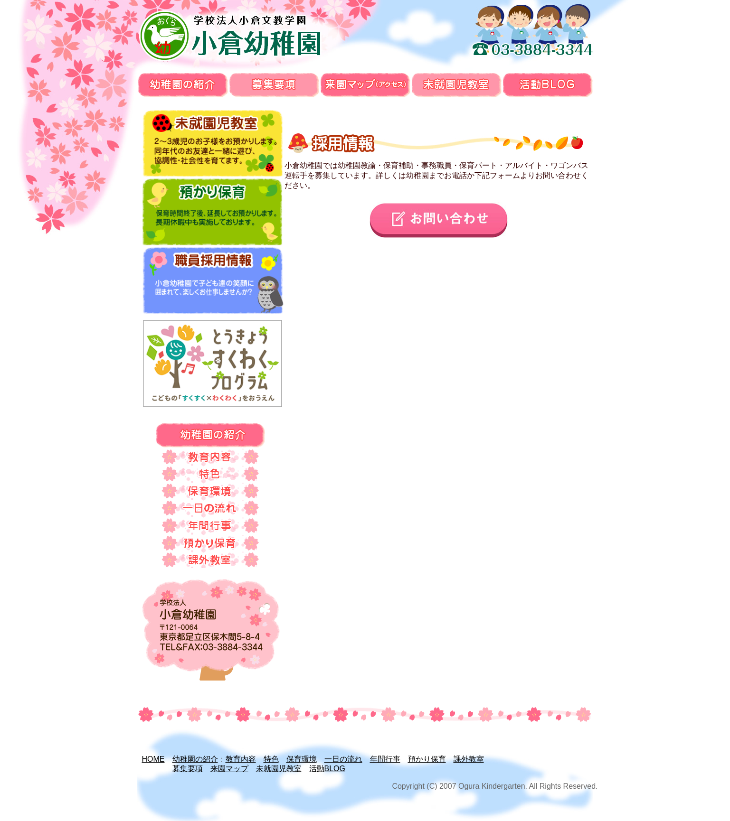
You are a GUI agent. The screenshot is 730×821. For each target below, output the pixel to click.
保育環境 (301, 759)
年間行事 (385, 759)
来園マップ (229, 769)
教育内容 (241, 759)
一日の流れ (343, 759)
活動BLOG (327, 769)
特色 (271, 759)
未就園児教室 (279, 769)
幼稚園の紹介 (195, 759)
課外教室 (469, 759)
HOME (153, 759)
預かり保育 (427, 759)
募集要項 (187, 769)
